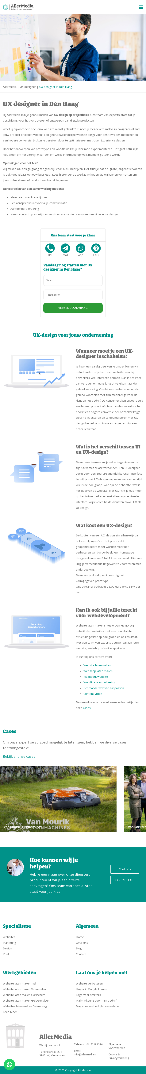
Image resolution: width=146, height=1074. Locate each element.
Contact (81, 954)
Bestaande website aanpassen (103, 688)
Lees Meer (10, 1012)
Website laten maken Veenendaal (24, 989)
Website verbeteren (89, 983)
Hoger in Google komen (91, 989)
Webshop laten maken (98, 671)
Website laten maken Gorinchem (24, 995)
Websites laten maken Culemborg (25, 1006)
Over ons (82, 942)
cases (87, 708)
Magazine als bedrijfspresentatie (97, 1006)
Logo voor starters (88, 995)
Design (7, 948)
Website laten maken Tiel (19, 983)
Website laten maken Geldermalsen (26, 1000)
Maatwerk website (95, 676)
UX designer (28, 87)
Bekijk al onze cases (19, 756)
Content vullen (92, 694)
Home (80, 937)
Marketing (9, 942)
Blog (79, 948)
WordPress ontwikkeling (99, 682)
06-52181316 (124, 880)
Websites (9, 937)
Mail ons (125, 869)
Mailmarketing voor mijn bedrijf (96, 1000)
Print (6, 954)
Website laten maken (97, 665)
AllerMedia (10, 87)
